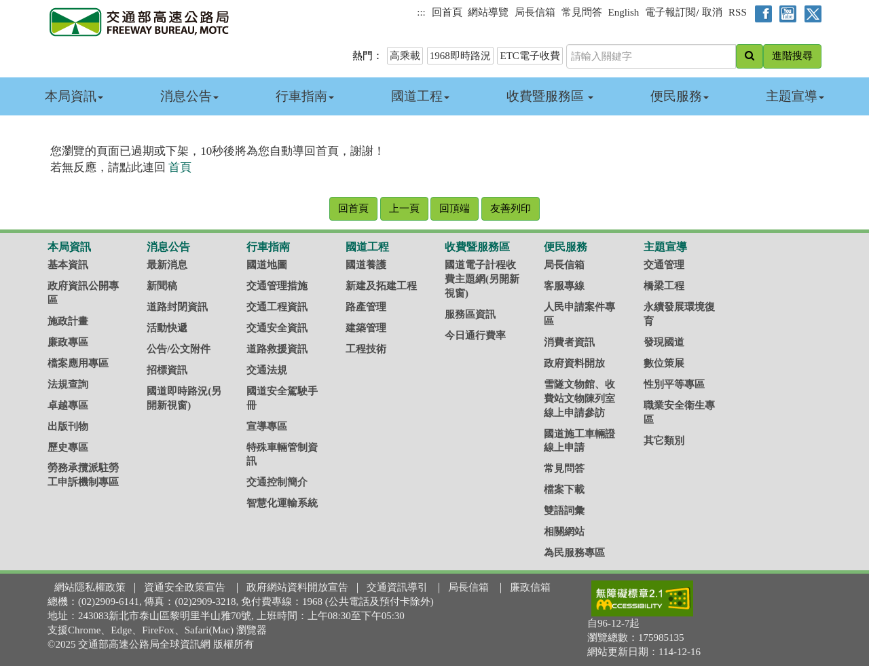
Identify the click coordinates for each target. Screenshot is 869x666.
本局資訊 (74, 96)
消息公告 (189, 96)
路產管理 (366, 306)
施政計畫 (68, 321)
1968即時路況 (460, 55)
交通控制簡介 (277, 482)
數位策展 (664, 363)
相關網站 (564, 531)
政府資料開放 (574, 363)
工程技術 (366, 349)
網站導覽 (488, 12)
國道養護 (366, 264)
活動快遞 (167, 327)
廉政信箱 (530, 587)
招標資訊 (167, 370)
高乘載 (405, 55)
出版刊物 (68, 426)
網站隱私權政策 (90, 587)
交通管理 (664, 264)
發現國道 (664, 342)
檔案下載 (564, 489)
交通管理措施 (277, 285)
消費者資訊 (569, 342)
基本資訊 (68, 264)
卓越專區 (68, 405)
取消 (712, 12)
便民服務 (679, 96)
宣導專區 (266, 426)
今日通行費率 (475, 335)
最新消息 (167, 264)
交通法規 (266, 370)
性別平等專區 (674, 384)
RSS (737, 12)
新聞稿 (162, 285)
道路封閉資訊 (177, 306)
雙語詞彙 (564, 510)
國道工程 (420, 96)
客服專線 (564, 285)
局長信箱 (535, 12)
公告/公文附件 (178, 349)
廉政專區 (68, 342)
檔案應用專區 (78, 363)
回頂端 (454, 208)
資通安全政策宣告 (184, 587)
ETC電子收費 (529, 55)
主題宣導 (795, 96)
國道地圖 (266, 264)
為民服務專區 (574, 552)
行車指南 (305, 96)
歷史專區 (68, 447)
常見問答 (581, 12)
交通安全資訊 (277, 327)
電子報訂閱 (670, 12)
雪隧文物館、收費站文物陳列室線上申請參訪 (579, 398)
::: (421, 12)
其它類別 (664, 440)
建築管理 (366, 327)
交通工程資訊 (277, 306)
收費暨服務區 (550, 96)
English (624, 12)
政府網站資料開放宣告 (297, 587)
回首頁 (447, 12)
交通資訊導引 (397, 587)
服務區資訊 (470, 314)
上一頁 (404, 208)
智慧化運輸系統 (282, 503)
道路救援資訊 (277, 349)
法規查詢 (68, 384)
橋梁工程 (664, 285)
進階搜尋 (792, 55)
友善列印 (510, 208)
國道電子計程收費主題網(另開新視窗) (482, 279)
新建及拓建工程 (381, 285)
